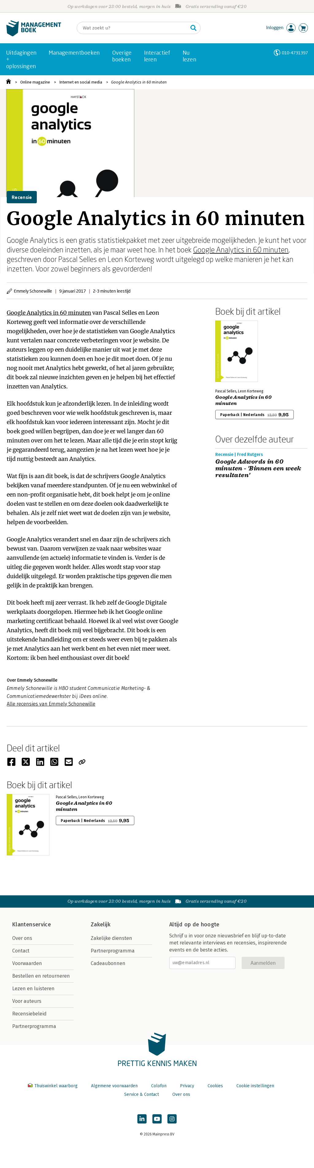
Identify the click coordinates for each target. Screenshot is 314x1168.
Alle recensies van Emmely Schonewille (51, 704)
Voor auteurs (26, 1001)
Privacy (187, 1085)
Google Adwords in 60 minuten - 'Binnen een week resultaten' (258, 468)
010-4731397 (295, 52)
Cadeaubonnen (108, 963)
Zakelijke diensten (111, 938)
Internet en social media (80, 82)
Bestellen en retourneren (41, 976)
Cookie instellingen (255, 1085)
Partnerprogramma (34, 1026)
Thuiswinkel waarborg (53, 1085)
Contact (20, 951)
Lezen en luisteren (33, 988)
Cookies (215, 1085)
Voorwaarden (27, 963)
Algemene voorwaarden (114, 1085)
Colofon (159, 1085)
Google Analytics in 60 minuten (139, 82)
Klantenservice (31, 924)
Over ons (22, 938)
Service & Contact (141, 1094)
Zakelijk (100, 924)
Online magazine (35, 82)
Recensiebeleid (29, 1014)
